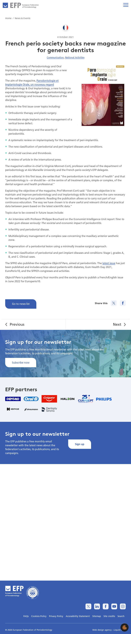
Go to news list (21, 303)
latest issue (108, 263)
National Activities (74, 57)
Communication (55, 57)
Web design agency (102, 629)
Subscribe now (20, 362)
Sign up (79, 444)
